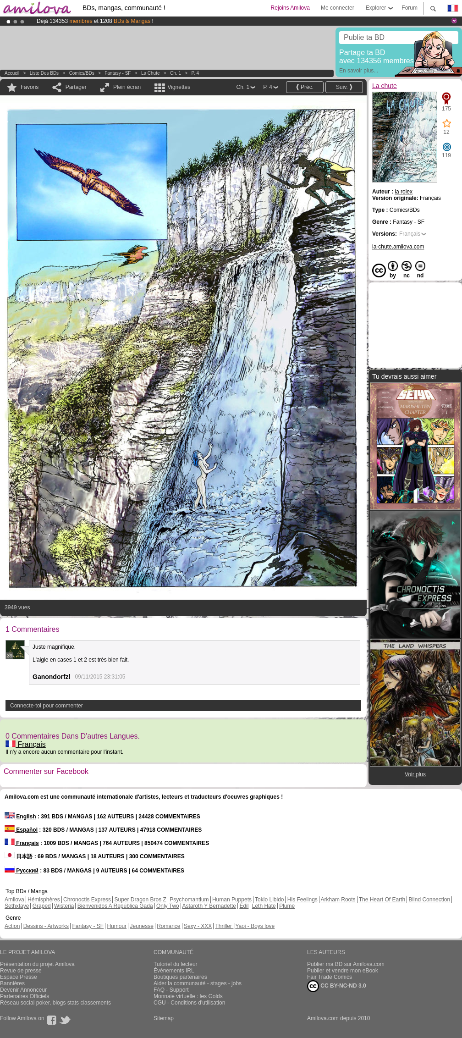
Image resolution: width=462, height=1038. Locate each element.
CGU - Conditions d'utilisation (189, 1002)
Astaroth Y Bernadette (209, 906)
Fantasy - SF (117, 73)
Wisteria (64, 906)
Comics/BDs (81, 73)
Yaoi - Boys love (255, 926)
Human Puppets (232, 899)
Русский (21, 870)
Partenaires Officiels (24, 996)
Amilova (14, 899)
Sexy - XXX (198, 926)
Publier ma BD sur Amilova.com (346, 964)
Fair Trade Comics (329, 977)
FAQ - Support (171, 990)
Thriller (224, 926)
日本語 (19, 856)
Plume (287, 906)
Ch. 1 (175, 73)
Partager (76, 87)
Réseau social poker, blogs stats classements (55, 1002)
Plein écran (127, 87)
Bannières (12, 983)
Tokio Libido (269, 899)
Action (12, 926)
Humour (116, 926)
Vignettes (178, 87)
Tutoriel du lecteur (176, 964)
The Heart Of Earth (382, 899)
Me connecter (337, 8)
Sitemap (164, 1018)
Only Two (167, 906)
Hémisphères (44, 899)
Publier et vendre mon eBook (342, 970)
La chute (150, 73)
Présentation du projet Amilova (37, 964)
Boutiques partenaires (180, 977)
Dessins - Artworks (46, 926)
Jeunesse (141, 926)
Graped (42, 906)
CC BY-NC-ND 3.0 (336, 986)
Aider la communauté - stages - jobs (198, 983)
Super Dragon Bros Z (140, 899)
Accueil (12, 73)
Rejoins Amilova (290, 8)
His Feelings (302, 899)
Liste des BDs (44, 73)
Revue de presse (21, 970)
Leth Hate (264, 906)
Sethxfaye (17, 906)
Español (21, 830)
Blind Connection (429, 899)
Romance (168, 926)
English (20, 816)
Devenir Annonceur (23, 990)
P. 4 (195, 73)
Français (26, 744)
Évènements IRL (174, 970)
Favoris (29, 87)
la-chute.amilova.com (398, 246)
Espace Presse (18, 977)
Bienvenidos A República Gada (115, 906)
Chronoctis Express (87, 899)
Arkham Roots (338, 899)
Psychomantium (189, 899)
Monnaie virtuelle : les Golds (188, 996)
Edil (243, 906)
